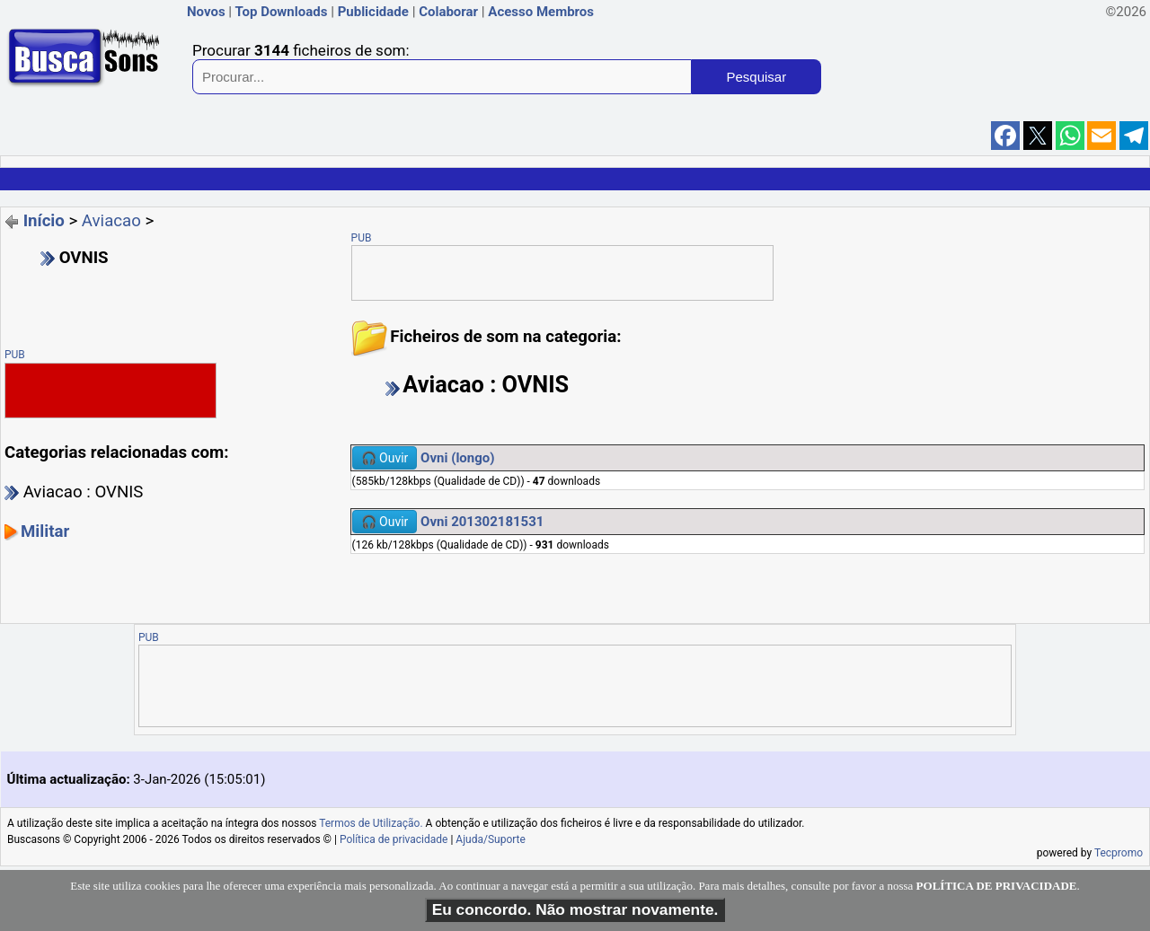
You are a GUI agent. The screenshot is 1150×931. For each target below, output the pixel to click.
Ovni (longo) (457, 458)
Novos (206, 12)
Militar (45, 531)
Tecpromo (1118, 853)
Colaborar (448, 12)
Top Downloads (280, 12)
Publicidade (373, 12)
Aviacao (111, 221)
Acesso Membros (541, 12)
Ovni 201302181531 (482, 522)
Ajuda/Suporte (491, 839)
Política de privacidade (394, 839)
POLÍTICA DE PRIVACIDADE (996, 885)
